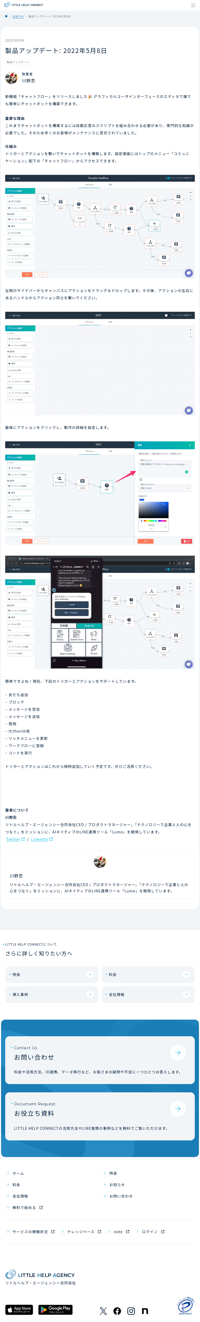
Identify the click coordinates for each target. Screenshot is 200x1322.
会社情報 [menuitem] (20, 1196)
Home (6, 16)
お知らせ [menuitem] (117, 1184)
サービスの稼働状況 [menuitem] (30, 1231)
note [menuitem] (118, 1231)
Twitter (13, 839)
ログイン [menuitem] (150, 1231)
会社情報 (116, 994)
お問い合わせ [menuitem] (121, 1196)
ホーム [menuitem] (18, 1173)
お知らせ (18, 16)
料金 (113, 974)
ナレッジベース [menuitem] (81, 1231)
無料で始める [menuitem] (24, 1207)
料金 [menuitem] (16, 1184)
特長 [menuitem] (113, 1173)
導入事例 (20, 994)
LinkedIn (39, 839)
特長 (16, 974)
